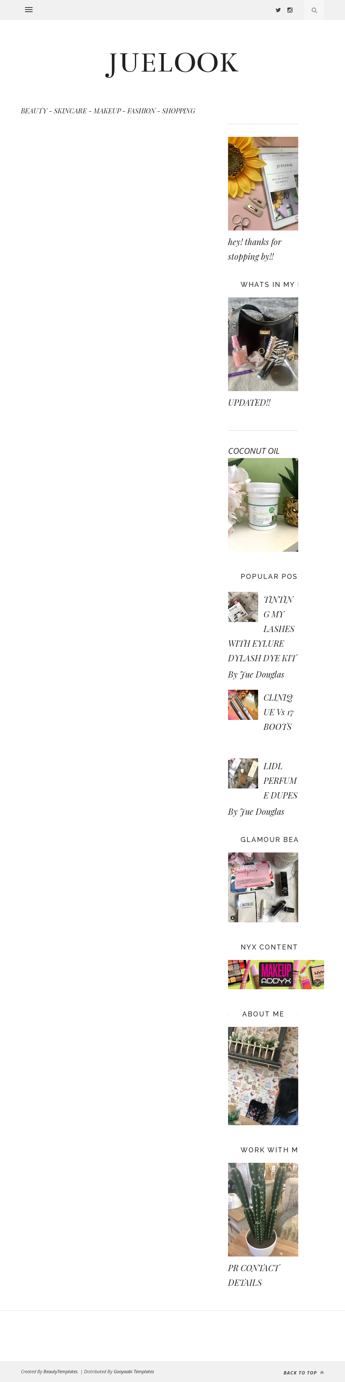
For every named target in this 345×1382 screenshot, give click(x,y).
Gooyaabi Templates (134, 1371)
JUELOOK (172, 62)
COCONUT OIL (254, 450)
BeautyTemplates (60, 1371)
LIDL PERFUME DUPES (280, 780)
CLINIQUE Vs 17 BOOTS (279, 711)
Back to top (304, 1372)
